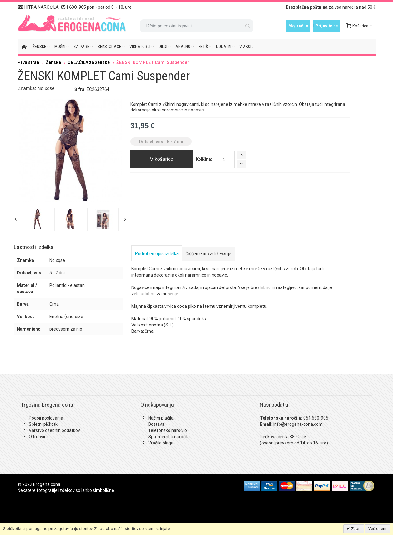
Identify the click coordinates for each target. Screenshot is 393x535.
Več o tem (377, 528)
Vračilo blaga (161, 442)
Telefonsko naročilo (167, 430)
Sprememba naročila (169, 436)
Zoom (70, 150)
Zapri (355, 528)
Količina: (204, 159)
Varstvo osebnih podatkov (54, 430)
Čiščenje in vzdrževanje (208, 254)
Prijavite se (326, 25)
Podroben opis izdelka (157, 254)
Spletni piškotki (43, 424)
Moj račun (298, 25)
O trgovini (38, 436)
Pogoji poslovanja (46, 417)
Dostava (156, 424)
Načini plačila (161, 417)
